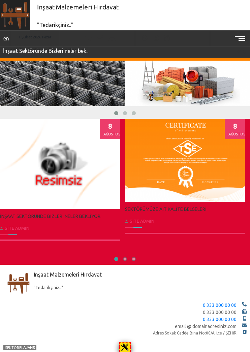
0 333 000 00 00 (220, 305)
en (6, 38)
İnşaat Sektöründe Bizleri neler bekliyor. (50, 216)
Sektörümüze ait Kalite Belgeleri (166, 209)
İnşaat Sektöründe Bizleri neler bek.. (45, 51)
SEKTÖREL (20, 348)
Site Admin (17, 228)
